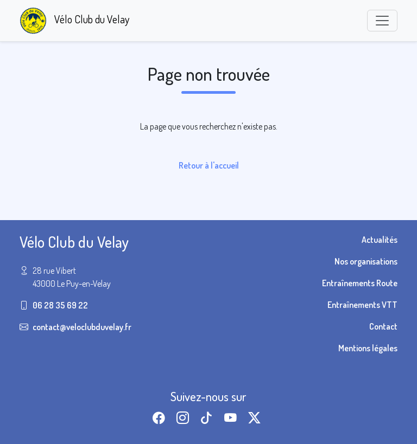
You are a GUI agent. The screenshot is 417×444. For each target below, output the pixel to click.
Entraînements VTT (362, 304)
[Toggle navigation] (382, 20)
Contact (383, 326)
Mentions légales (367, 348)
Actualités (379, 239)
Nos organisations (365, 261)
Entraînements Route (359, 283)
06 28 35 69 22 (60, 305)
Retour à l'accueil (209, 165)
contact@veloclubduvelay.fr (82, 326)
